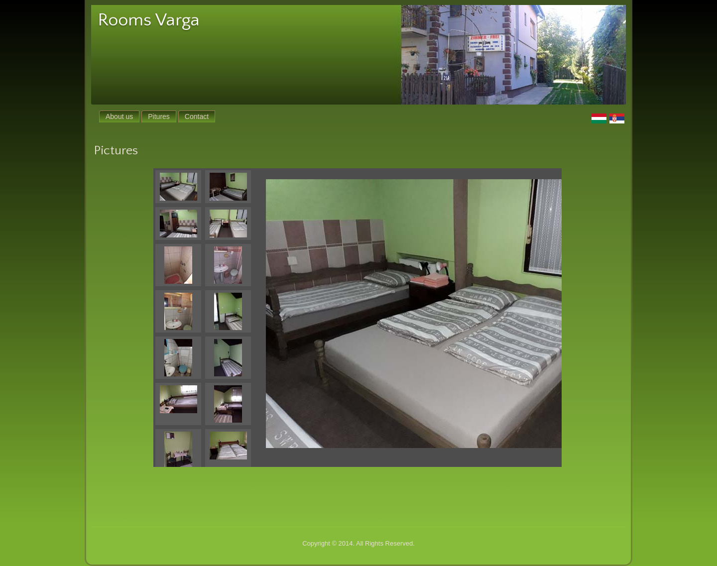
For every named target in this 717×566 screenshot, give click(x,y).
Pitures (159, 116)
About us (119, 116)
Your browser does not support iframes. (208, 317)
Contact (197, 116)
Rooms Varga (149, 20)
